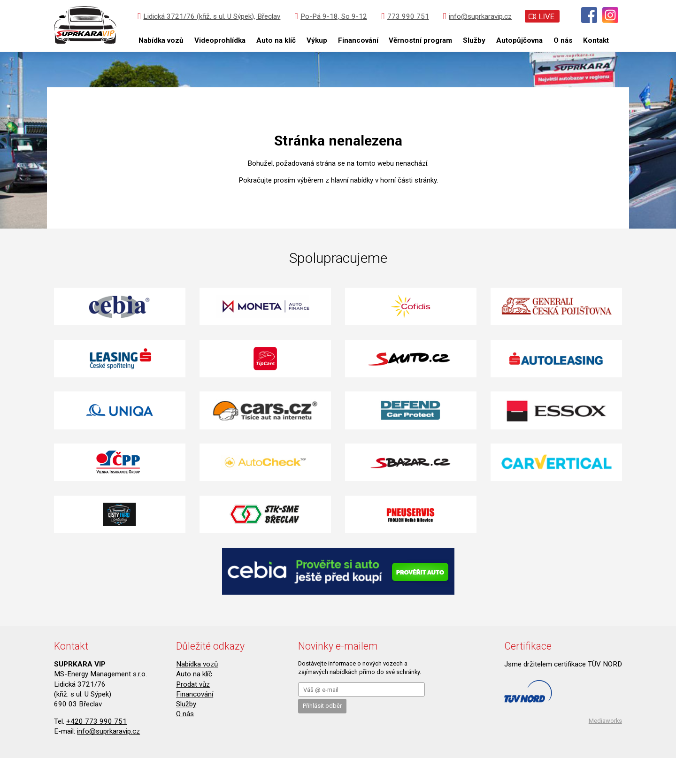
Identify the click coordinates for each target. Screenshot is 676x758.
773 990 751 (405, 16)
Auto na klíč (276, 40)
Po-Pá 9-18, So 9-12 (331, 16)
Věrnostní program (420, 40)
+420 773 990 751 (96, 721)
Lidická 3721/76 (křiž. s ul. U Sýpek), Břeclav (209, 16)
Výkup (317, 40)
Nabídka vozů (161, 40)
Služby (474, 40)
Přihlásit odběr (322, 705)
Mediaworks (605, 720)
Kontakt (596, 40)
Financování (358, 40)
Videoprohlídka (220, 40)
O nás (563, 40)
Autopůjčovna (519, 40)
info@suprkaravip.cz (477, 16)
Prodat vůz (193, 684)
